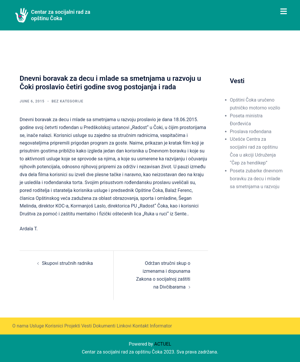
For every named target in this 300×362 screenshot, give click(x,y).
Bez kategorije (67, 101)
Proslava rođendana (251, 131)
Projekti (72, 326)
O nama (20, 326)
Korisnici (54, 326)
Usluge (37, 326)
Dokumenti (104, 326)
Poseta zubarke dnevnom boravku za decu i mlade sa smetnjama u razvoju (256, 178)
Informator (161, 326)
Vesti (86, 326)
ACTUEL (162, 344)
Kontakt (140, 326)
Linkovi (124, 326)
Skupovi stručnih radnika (67, 263)
